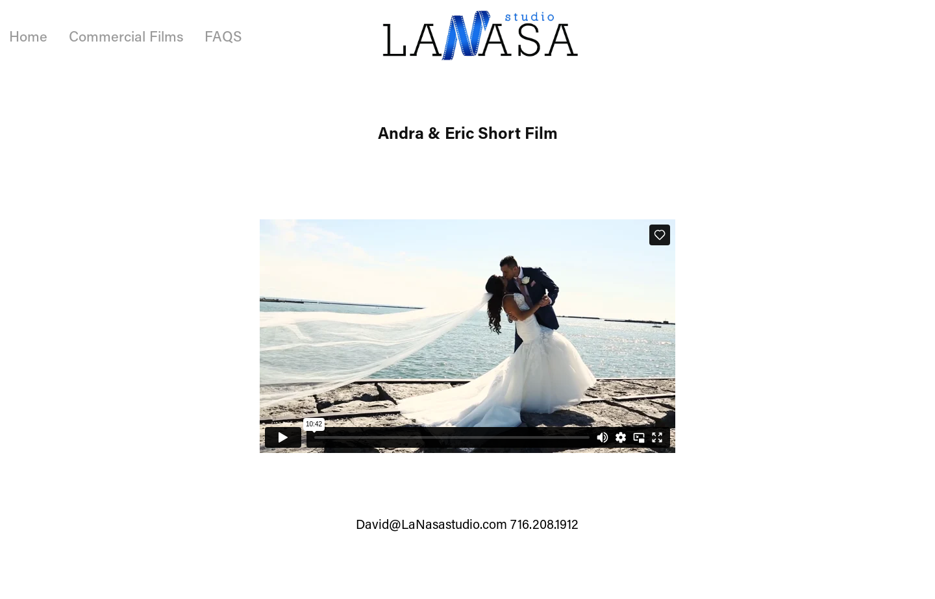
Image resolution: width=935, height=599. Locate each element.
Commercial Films (126, 36)
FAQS (223, 36)
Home (28, 36)
